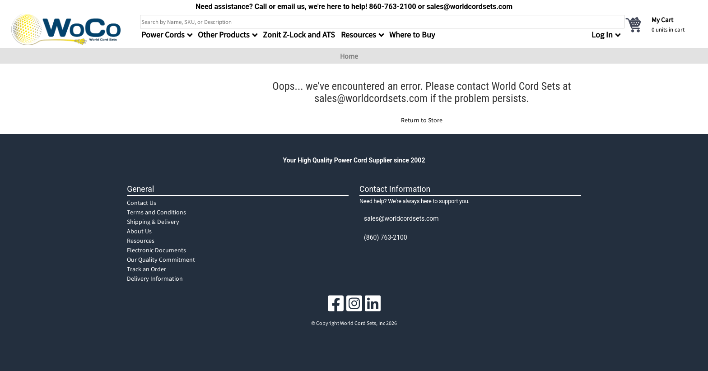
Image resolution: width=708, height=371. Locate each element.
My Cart (662, 19)
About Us (139, 231)
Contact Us (141, 203)
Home (349, 55)
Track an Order (146, 269)
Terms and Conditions (156, 212)
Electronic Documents (156, 250)
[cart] (660, 24)
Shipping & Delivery (153, 222)
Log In (602, 34)
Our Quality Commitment (161, 259)
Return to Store (421, 120)
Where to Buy (412, 34)
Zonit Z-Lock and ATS (299, 34)
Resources (140, 241)
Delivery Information (155, 278)
